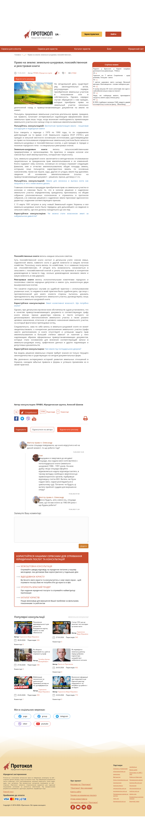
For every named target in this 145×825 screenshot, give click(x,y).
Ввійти (113, 34)
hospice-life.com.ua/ (135, 783)
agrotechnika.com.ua (119, 788)
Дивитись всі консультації (78, 617)
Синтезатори (117, 783)
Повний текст (8, 792)
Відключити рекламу (25, 79)
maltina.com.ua (134, 791)
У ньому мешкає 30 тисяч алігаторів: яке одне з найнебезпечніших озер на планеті (111, 91)
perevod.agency (118, 785)
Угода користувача (78, 799)
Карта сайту (75, 791)
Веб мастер (116, 777)
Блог (109, 49)
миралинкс (116, 774)
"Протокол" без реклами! (81, 788)
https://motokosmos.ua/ (120, 780)
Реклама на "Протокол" (80, 784)
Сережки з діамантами (120, 768)
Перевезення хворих (136, 780)
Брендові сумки (134, 801)
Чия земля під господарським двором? (63, 349)
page (22, 716)
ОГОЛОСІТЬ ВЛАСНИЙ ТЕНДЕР (36, 587)
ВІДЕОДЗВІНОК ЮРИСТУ (33, 576)
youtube (42, 724)
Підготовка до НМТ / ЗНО (135, 773)
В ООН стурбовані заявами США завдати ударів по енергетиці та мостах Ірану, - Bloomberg (111, 104)
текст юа (116, 798)
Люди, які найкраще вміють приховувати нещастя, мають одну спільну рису (111, 97)
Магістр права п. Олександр (39, 442)
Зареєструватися (89, 34)
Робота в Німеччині (135, 777)
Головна (18, 55)
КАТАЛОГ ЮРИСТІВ (30, 597)
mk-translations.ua (135, 788)
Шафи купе (132, 794)
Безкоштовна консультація (36, 566)
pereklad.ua (133, 767)
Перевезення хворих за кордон (120, 795)
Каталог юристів (82, 49)
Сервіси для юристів (47, 49)
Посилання (132, 785)
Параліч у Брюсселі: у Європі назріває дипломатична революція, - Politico (111, 71)
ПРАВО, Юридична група (42, 73)
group (42, 716)
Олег (41, 455)
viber (22, 724)
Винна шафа (133, 770)
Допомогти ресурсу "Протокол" (84, 802)
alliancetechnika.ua (119, 771)
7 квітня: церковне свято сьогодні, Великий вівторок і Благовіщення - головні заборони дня (111, 84)
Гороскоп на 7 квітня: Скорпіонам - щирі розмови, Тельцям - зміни (111, 77)
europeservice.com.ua (120, 791)
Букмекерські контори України (136, 797)
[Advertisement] (73, 12)
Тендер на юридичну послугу (83, 795)
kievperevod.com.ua (119, 801)
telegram (61, 716)
